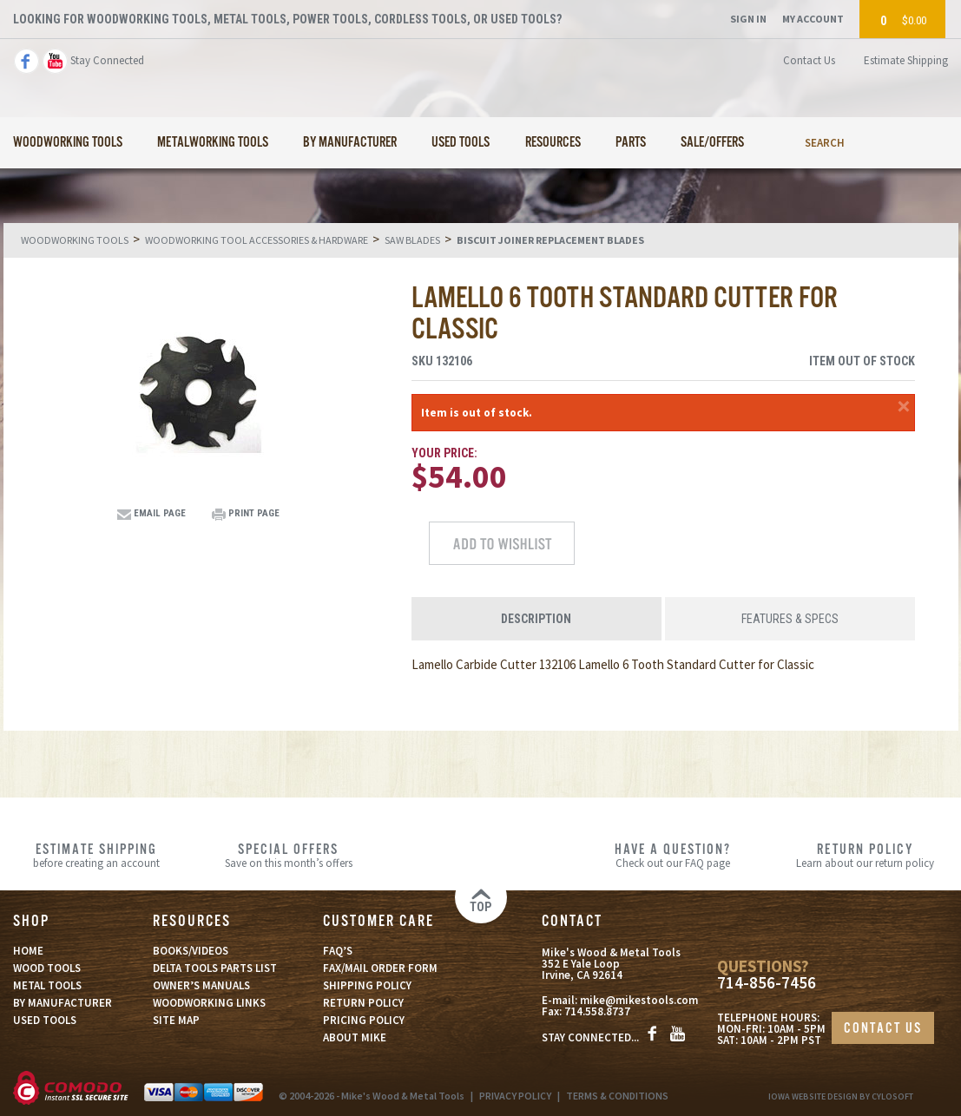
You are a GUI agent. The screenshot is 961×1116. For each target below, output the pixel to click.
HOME (28, 950)
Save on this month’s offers (288, 855)
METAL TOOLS (47, 985)
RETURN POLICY (363, 1002)
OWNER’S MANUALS (201, 985)
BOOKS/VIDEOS (190, 950)
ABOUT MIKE (354, 1037)
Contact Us (809, 60)
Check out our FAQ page (672, 855)
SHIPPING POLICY (367, 985)
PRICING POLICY (364, 1020)
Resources (553, 143)
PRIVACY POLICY (515, 1095)
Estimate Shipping (906, 60)
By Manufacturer (350, 143)
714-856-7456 (766, 983)
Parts (630, 143)
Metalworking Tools (212, 143)
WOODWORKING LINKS (209, 1002)
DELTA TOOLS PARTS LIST (215, 968)
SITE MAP (176, 1020)
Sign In (748, 18)
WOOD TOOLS (47, 968)
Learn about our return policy (865, 855)
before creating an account (96, 855)
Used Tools (460, 143)
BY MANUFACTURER (62, 1002)
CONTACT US (883, 1029)
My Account (813, 18)
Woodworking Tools (67, 143)
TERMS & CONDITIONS (617, 1095)
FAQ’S (337, 950)
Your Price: (444, 453)
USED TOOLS (44, 1020)
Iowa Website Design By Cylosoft (840, 1096)
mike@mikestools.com (639, 1000)
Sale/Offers (712, 143)
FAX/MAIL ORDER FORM (380, 968)
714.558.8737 (597, 1011)
